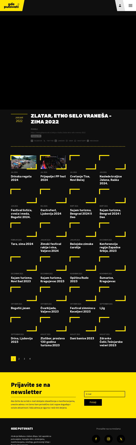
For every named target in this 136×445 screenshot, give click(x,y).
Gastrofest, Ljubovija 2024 (50, 212)
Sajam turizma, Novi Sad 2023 (21, 279)
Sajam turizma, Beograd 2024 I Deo (110, 214)
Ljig (102, 308)
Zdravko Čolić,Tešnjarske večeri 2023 (111, 342)
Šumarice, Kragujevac (108, 279)
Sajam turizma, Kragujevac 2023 (52, 279)
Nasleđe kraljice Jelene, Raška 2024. (111, 180)
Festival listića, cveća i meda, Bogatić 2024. (21, 214)
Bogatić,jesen (20, 308)
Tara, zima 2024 (22, 244)
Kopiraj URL (36, 136)
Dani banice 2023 (82, 338)
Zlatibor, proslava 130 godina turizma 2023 (52, 342)
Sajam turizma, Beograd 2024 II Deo (81, 214)
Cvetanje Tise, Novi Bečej (80, 178)
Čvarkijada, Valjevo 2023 (49, 309)
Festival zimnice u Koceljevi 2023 (82, 309)
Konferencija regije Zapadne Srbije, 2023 (110, 247)
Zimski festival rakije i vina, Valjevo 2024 (50, 247)
